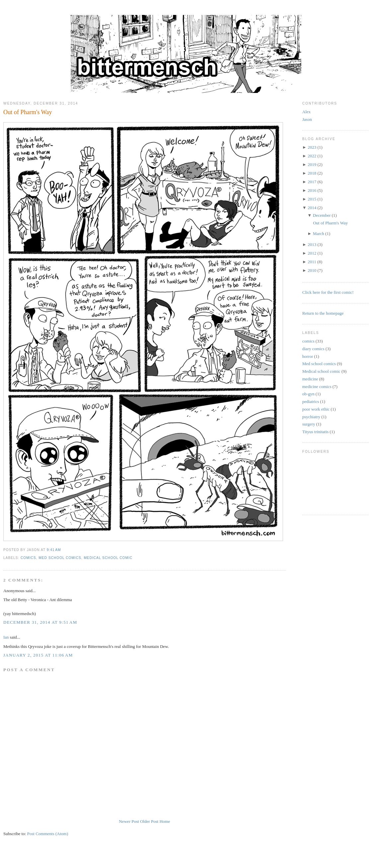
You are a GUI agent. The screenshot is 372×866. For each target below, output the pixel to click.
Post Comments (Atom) (47, 833)
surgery (308, 424)
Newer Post (129, 821)
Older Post (149, 821)
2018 (312, 173)
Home (164, 821)
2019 (312, 164)
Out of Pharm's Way (27, 112)
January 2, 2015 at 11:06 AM (38, 655)
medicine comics (316, 386)
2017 (312, 181)
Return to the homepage (323, 313)
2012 (312, 253)
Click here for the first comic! (328, 292)
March (318, 233)
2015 (312, 199)
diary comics (313, 348)
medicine (310, 378)
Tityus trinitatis (315, 431)
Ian (6, 637)
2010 (312, 270)
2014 (312, 207)
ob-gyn (308, 393)
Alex (306, 111)
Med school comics (60, 558)
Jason (307, 119)
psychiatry (311, 416)
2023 (312, 147)
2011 (312, 261)
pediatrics (310, 401)
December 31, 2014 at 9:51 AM (40, 622)
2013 (312, 244)
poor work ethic (315, 409)
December (321, 215)
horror (307, 356)
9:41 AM (54, 550)
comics (28, 558)
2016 (312, 190)
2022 (312, 155)
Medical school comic (108, 558)
